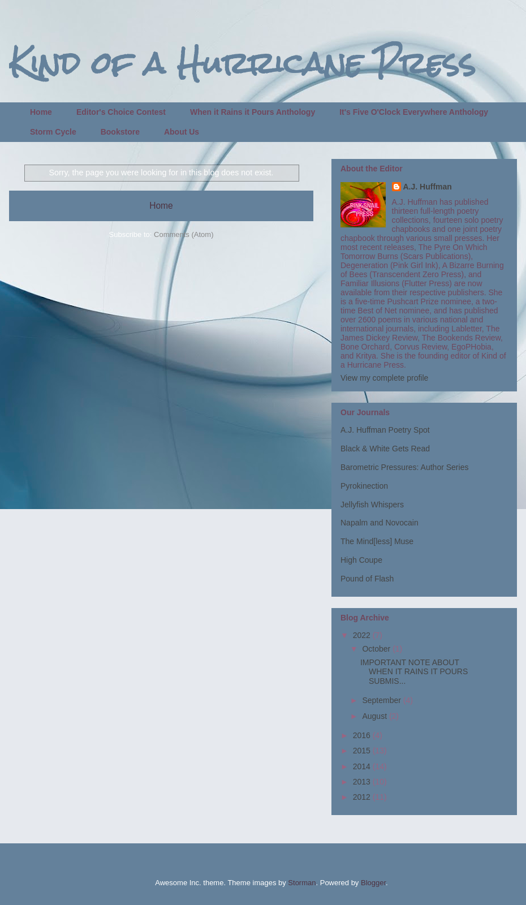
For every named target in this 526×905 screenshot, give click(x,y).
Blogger (373, 882)
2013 (363, 781)
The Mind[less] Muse (376, 541)
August (375, 716)
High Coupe (361, 559)
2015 (363, 750)
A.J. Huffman (427, 186)
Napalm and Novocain (379, 522)
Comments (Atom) (183, 234)
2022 (363, 635)
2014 (363, 766)
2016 (363, 735)
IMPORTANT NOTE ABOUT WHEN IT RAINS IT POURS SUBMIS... (414, 672)
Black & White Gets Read (385, 448)
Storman (302, 882)
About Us (181, 131)
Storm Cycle (53, 131)
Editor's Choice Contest (121, 112)
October (377, 648)
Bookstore (120, 131)
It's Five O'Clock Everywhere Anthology (413, 112)
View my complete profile (384, 377)
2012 (363, 796)
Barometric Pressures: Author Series (404, 467)
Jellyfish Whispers (372, 504)
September (382, 700)
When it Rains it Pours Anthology (252, 112)
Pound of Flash (367, 578)
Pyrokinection (364, 485)
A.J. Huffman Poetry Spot (385, 429)
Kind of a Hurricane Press (242, 63)
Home (41, 112)
